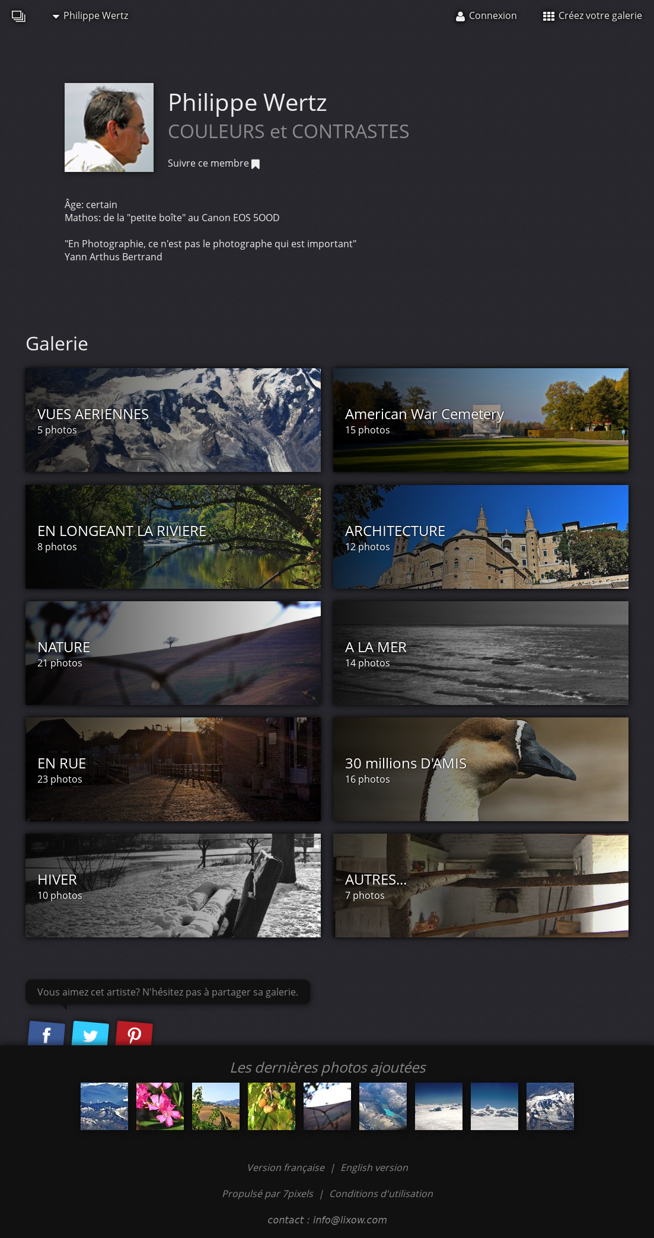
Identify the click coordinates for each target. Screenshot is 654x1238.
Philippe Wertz (90, 15)
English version (374, 1167)
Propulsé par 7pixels (267, 1193)
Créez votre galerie (592, 15)
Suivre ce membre (214, 163)
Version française (287, 1167)
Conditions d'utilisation (381, 1193)
